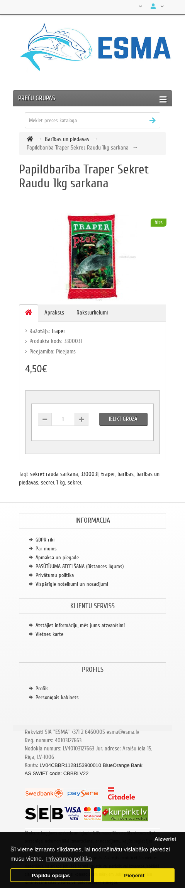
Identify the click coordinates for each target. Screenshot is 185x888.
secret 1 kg (53, 482)
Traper (58, 331)
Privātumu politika (55, 575)
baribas (125, 474)
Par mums (46, 548)
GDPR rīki (45, 539)
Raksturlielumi (92, 312)
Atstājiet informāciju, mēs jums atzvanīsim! (80, 625)
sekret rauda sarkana (54, 474)
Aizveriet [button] (165, 839)
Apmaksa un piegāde (57, 557)
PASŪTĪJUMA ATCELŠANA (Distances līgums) (80, 566)
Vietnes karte (49, 634)
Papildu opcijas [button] (51, 875)
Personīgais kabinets (57, 697)
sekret (75, 482)
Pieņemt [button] (134, 875)
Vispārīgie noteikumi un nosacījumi (72, 584)
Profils (42, 688)
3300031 (89, 474)
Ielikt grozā (123, 418)
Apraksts (54, 312)
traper (108, 474)
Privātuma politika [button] (69, 858)
